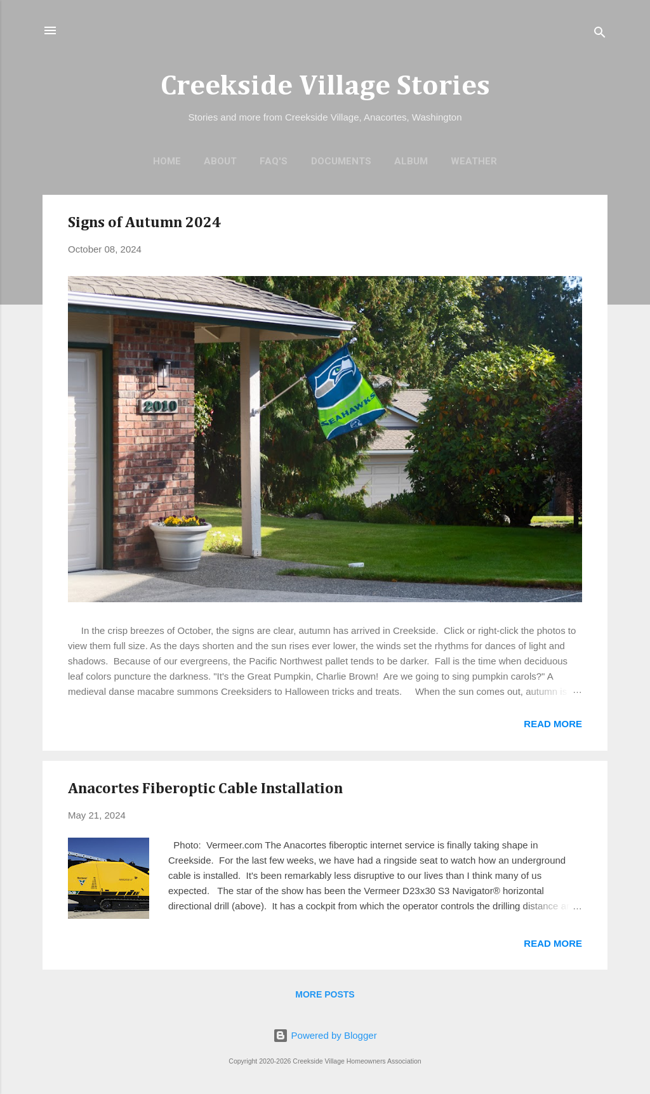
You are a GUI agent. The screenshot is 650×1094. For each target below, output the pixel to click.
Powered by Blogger (324, 1035)
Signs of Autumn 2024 (144, 222)
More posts (324, 994)
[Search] (599, 34)
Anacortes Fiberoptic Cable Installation (205, 788)
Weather (474, 161)
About (220, 161)
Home (167, 161)
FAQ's (274, 161)
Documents (341, 161)
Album (411, 161)
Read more (553, 723)
